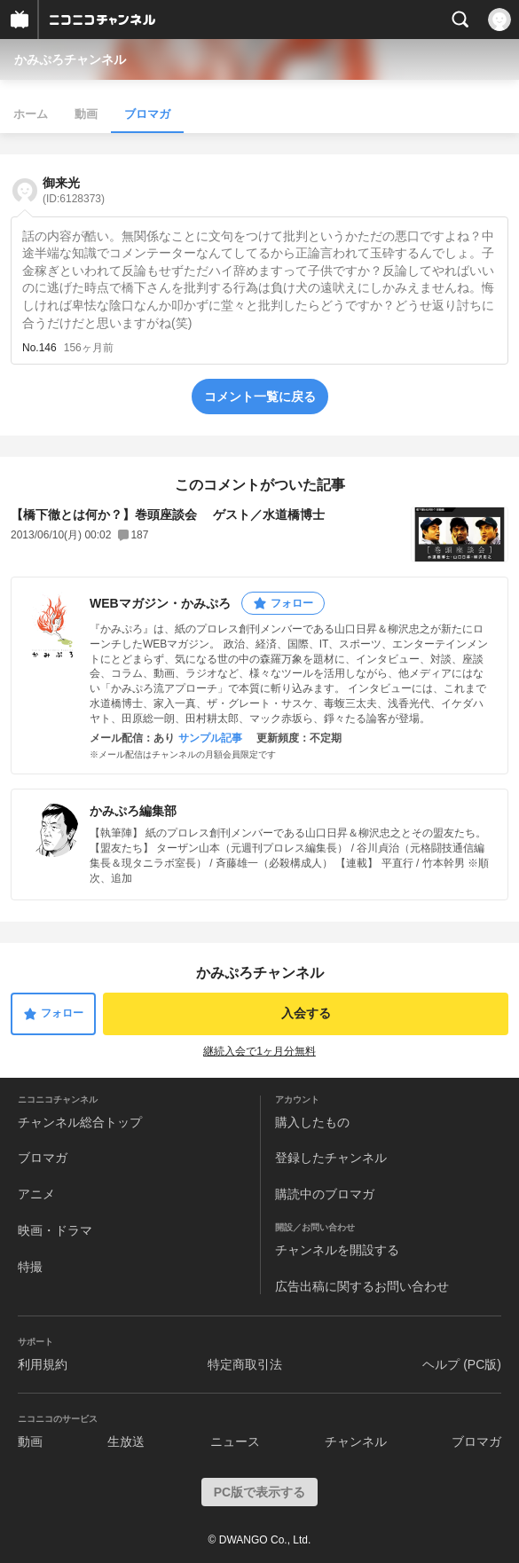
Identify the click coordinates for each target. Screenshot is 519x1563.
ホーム (30, 114)
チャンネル (356, 1441)
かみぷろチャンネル (70, 59)
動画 (86, 114)
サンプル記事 (210, 738)
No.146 (39, 347)
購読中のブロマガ (324, 1194)
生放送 (126, 1441)
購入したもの (312, 1122)
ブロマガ (147, 114)
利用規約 (42, 1364)
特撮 (30, 1267)
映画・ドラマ (55, 1230)
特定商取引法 (245, 1364)
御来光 (74, 190)
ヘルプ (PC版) (461, 1364)
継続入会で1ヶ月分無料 (259, 1051)
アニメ (36, 1194)
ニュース (235, 1441)
